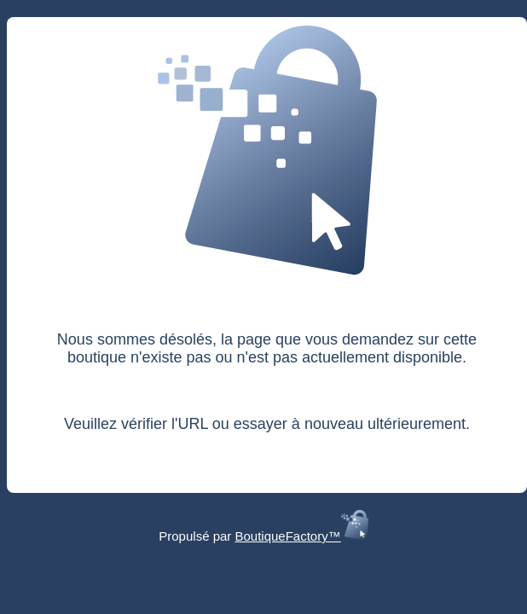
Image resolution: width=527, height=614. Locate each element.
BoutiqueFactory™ (301, 536)
